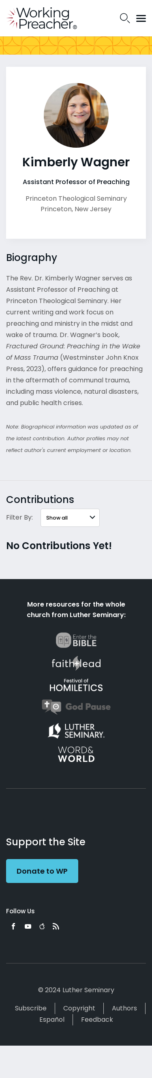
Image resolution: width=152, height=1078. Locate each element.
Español (51, 1019)
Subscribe (31, 1008)
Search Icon (125, 18)
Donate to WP (42, 871)
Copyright (79, 1008)
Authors (124, 1008)
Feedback (97, 1019)
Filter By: (19, 517)
